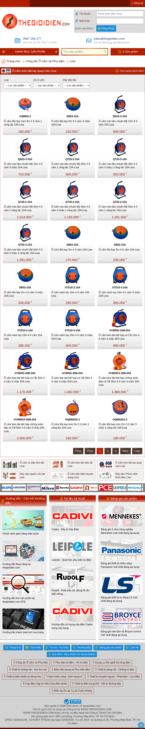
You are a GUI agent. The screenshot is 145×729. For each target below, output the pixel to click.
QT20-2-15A (72, 159)
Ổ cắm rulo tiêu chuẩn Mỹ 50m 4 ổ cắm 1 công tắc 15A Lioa (118, 208)
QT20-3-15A (120, 159)
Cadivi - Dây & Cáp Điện (65, 529)
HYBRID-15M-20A (119, 330)
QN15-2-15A (120, 116)
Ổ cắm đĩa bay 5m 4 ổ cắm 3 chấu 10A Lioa (70, 123)
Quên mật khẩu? (84, 28)
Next (125, 451)
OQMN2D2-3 (119, 419)
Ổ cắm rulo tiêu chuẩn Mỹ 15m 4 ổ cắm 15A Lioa (118, 123)
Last (137, 451)
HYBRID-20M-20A (25, 373)
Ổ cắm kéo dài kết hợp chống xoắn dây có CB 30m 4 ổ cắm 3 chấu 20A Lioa (119, 381)
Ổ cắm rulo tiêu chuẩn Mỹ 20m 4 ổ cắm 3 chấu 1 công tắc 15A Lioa (118, 166)
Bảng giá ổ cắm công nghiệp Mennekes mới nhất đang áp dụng (120, 531)
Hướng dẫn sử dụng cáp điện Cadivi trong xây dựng (72, 626)
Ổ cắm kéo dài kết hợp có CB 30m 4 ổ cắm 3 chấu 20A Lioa (71, 380)
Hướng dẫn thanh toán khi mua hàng (23, 632)
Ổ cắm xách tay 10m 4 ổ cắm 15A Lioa (23, 337)
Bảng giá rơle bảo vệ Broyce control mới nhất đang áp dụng (121, 633)
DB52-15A (120, 244)
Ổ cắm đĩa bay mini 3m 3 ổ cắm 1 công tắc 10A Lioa (23, 123)
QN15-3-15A (25, 159)
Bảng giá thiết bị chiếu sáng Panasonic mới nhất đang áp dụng (120, 565)
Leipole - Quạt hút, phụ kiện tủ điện (71, 560)
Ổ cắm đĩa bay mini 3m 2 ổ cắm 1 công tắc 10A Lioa (70, 426)
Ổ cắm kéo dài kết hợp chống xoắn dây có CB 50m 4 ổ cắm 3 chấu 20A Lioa (24, 428)
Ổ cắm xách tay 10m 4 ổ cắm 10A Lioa (70, 294)
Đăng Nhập (108, 28)
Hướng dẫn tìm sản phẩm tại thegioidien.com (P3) (19, 600)
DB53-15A (25, 287)
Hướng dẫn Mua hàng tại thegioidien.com (17, 566)
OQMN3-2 (25, 116)
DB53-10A (73, 116)
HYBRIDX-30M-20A (120, 373)
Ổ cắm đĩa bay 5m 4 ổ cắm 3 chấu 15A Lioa (23, 294)
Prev (90, 451)
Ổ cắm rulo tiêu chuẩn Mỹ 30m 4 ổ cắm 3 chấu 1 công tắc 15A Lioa (70, 208)
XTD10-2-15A (25, 330)
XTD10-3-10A (120, 287)
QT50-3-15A (25, 244)
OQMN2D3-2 (72, 419)
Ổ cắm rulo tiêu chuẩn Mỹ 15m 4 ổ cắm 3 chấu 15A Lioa (23, 166)
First (78, 451)
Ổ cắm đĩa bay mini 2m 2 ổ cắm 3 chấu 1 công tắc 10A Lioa (118, 426)
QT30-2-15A (25, 202)
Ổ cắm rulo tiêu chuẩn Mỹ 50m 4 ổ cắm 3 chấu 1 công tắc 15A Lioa (23, 251)
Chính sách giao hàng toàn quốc (21, 533)
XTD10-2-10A (72, 287)
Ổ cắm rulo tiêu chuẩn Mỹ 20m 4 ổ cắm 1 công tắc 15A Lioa (70, 166)
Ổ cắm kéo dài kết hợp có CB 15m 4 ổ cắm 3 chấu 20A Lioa (119, 337)
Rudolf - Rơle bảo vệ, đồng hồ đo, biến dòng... (71, 592)
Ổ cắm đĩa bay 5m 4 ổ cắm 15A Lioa (119, 249)
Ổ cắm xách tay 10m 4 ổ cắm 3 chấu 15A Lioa (72, 337)
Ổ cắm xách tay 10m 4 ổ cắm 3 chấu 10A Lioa (119, 294)
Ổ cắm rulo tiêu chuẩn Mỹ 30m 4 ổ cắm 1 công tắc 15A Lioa (23, 208)
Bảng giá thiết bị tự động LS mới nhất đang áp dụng (119, 599)
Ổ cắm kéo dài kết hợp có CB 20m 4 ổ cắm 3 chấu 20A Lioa (24, 380)
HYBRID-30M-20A (72, 373)
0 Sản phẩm (130, 51)
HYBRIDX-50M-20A (25, 419)
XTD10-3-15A (72, 330)
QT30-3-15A (72, 202)
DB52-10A (73, 244)
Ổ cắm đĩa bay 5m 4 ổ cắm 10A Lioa (71, 249)
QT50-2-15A (120, 202)
